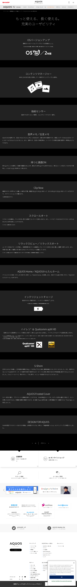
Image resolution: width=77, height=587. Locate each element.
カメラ (24, 7)
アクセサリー (71, 7)
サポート (31, 562)
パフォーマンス (39, 7)
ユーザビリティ (51, 7)
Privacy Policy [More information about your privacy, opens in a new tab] (52, 583)
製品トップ (12, 7)
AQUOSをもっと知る (47, 543)
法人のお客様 (45, 562)
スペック (64, 7)
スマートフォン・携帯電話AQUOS (9, 11)
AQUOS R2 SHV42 (27, 11)
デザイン (58, 7)
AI (45, 7)
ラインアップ (32, 543)
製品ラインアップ (20, 11)
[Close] (74, 572)
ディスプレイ (31, 7)
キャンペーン (60, 543)
